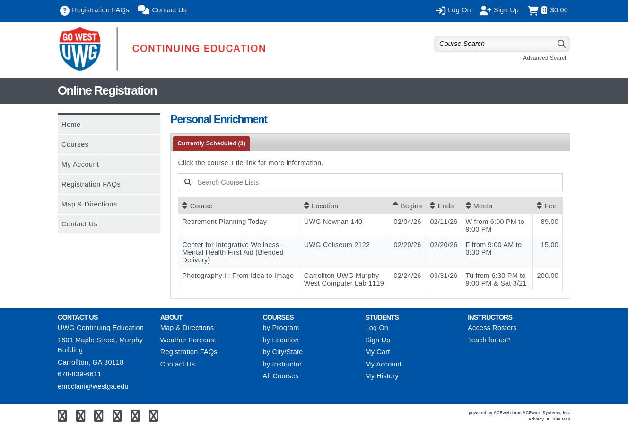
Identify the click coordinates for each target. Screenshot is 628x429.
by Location (281, 340)
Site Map (561, 419)
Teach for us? (489, 340)
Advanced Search (545, 58)
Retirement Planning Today (224, 221)
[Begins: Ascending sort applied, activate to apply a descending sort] (407, 205)
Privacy (536, 419)
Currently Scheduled (211, 143)
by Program (281, 327)
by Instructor (282, 364)
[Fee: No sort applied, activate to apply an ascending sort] (547, 205)
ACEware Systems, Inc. (546, 413)
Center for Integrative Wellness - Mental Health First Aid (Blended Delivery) (232, 252)
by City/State (283, 352)
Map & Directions (89, 204)
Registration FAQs (91, 184)
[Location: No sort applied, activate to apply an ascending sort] (344, 205)
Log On (376, 327)
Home (70, 124)
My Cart (377, 352)
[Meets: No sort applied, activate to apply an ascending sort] (497, 205)
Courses (74, 144)
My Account (80, 164)
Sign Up (377, 340)
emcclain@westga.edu (93, 386)
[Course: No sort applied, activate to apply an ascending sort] (238, 205)
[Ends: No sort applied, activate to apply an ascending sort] (443, 205)
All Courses (281, 376)
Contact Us (79, 224)
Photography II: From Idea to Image (238, 275)
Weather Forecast (188, 340)
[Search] (562, 44)
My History (381, 376)
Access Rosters (492, 327)
